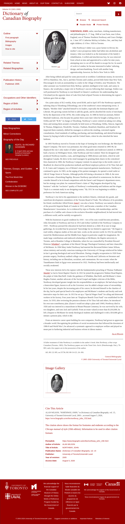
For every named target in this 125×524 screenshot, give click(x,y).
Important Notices (86, 518)
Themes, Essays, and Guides (17, 169)
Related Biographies (13, 68)
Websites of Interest (102, 518)
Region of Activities (12, 109)
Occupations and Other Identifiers (19, 98)
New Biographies (11, 128)
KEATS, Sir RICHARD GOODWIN (24, 146)
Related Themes (11, 63)
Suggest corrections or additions (65, 518)
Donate (80, 3)
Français (8, 3)
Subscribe (69, 3)
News (24, 3)
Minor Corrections (12, 134)
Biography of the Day (13, 139)
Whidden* (55, 244)
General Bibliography (113, 357)
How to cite (10, 49)
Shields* (46, 273)
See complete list (14, 191)
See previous (11, 159)
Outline (6, 33)
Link (58, 66)
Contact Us (57, 3)
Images (8, 45)
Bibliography (10, 41)
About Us (33, 3)
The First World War (14, 177)
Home (17, 3)
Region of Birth (10, 103)
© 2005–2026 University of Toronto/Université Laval (101, 359)
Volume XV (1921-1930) (11, 9)
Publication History (12, 80)
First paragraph (12, 38)
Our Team (44, 3)
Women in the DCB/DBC (16, 186)
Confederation (11, 182)
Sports (8, 173)
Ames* (76, 203)
